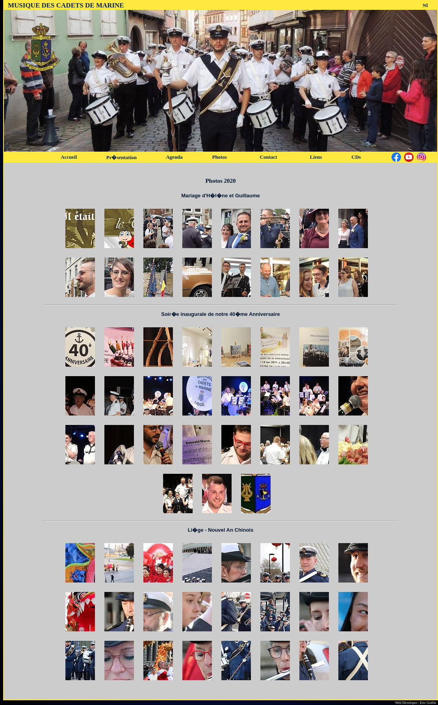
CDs (356, 157)
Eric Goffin (428, 703)
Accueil (69, 157)
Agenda (174, 157)
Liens (316, 157)
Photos (219, 157)
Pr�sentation (121, 157)
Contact (268, 157)
